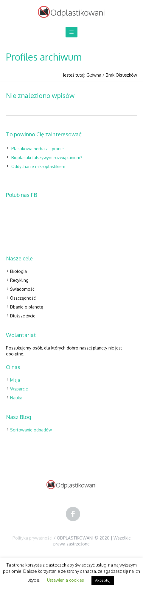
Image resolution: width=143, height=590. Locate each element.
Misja (15, 379)
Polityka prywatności (32, 537)
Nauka (16, 397)
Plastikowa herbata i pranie (37, 148)
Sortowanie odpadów (31, 429)
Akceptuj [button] (103, 580)
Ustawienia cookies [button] (65, 580)
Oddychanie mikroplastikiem (38, 166)
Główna (93, 74)
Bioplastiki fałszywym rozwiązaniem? (46, 157)
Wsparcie (19, 388)
